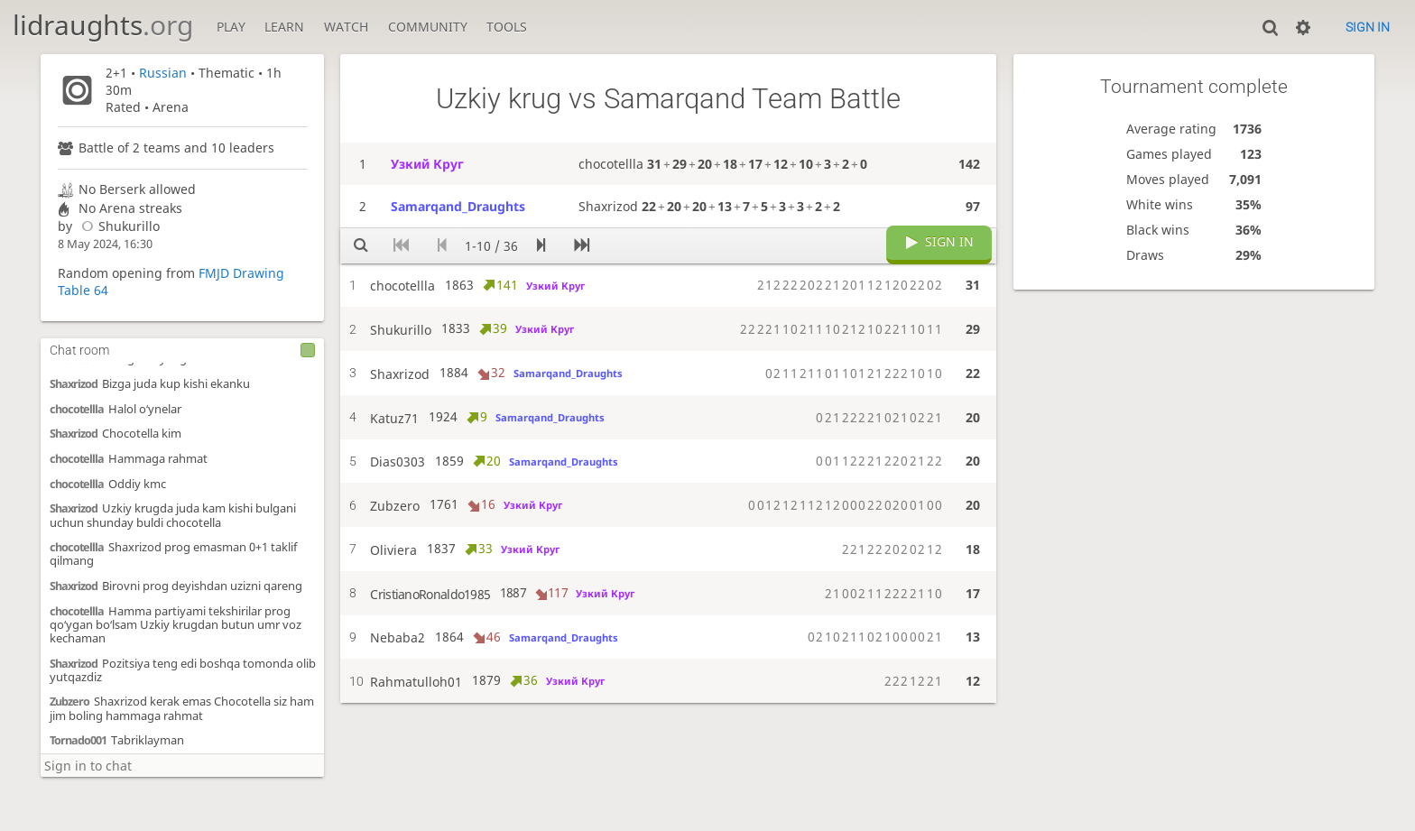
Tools (506, 26)
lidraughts (103, 24)
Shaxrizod (73, 384)
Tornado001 (78, 740)
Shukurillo (118, 226)
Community (427, 26)
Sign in (1368, 27)
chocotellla (77, 409)
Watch (346, 26)
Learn (284, 26)
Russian (163, 72)
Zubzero (69, 701)
